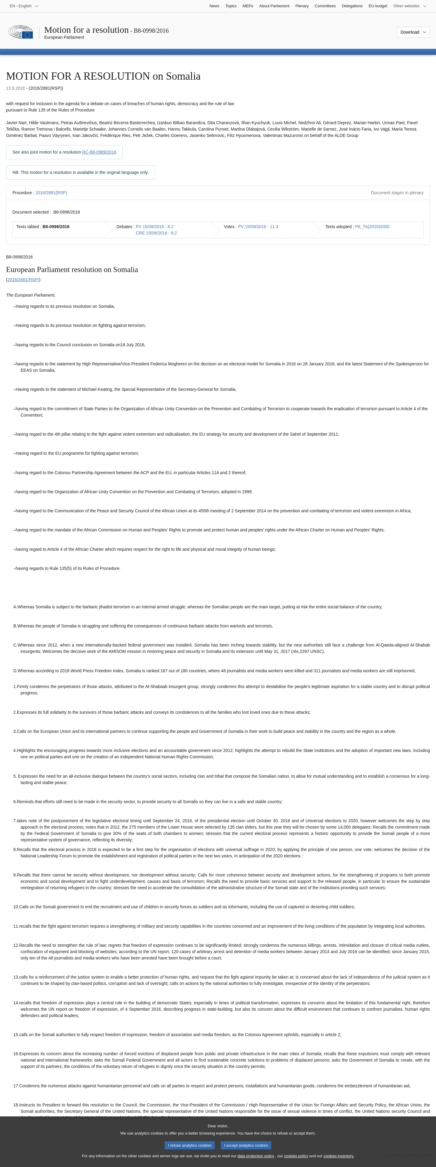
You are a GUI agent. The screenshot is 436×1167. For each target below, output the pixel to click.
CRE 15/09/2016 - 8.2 (156, 233)
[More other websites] (410, 6)
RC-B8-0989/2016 (99, 152)
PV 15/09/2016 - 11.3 (258, 226)
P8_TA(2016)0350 (372, 226)
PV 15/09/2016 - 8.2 (155, 226)
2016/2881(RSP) (51, 192)
